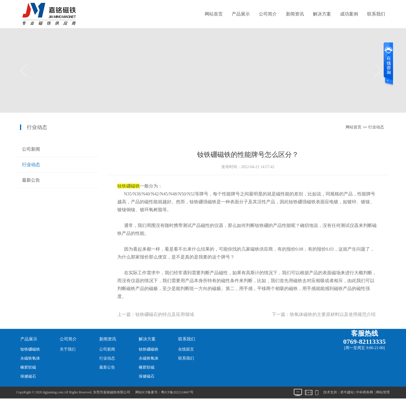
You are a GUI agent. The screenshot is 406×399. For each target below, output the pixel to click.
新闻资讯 (295, 14)
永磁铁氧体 (30, 358)
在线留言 (186, 349)
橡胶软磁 (28, 367)
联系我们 (376, 14)
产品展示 (241, 14)
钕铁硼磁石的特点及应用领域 (164, 314)
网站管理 (383, 392)
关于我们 (68, 349)
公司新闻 (31, 149)
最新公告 (31, 180)
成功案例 (349, 14)
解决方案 (322, 14)
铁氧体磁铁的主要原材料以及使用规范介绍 (333, 314)
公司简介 (268, 14)
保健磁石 (28, 376)
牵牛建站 (347, 392)
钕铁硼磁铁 (30, 349)
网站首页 (214, 14)
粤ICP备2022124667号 (177, 392)
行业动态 (376, 127)
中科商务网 (364, 392)
